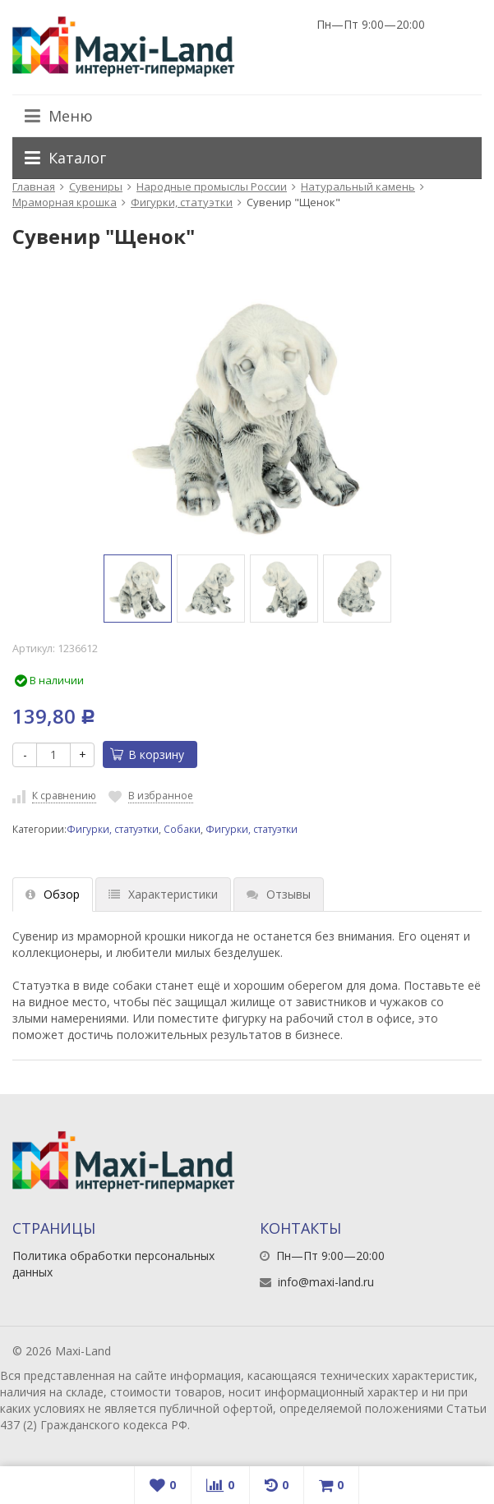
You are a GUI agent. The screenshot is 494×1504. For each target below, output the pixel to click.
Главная (33, 186)
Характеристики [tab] (163, 894)
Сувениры (95, 186)
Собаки (182, 828)
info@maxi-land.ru (326, 1282)
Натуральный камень (358, 186)
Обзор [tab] (52, 894)
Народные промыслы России (211, 186)
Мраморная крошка (64, 202)
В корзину (147, 754)
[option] (137, 588)
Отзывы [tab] (279, 894)
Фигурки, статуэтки (182, 202)
